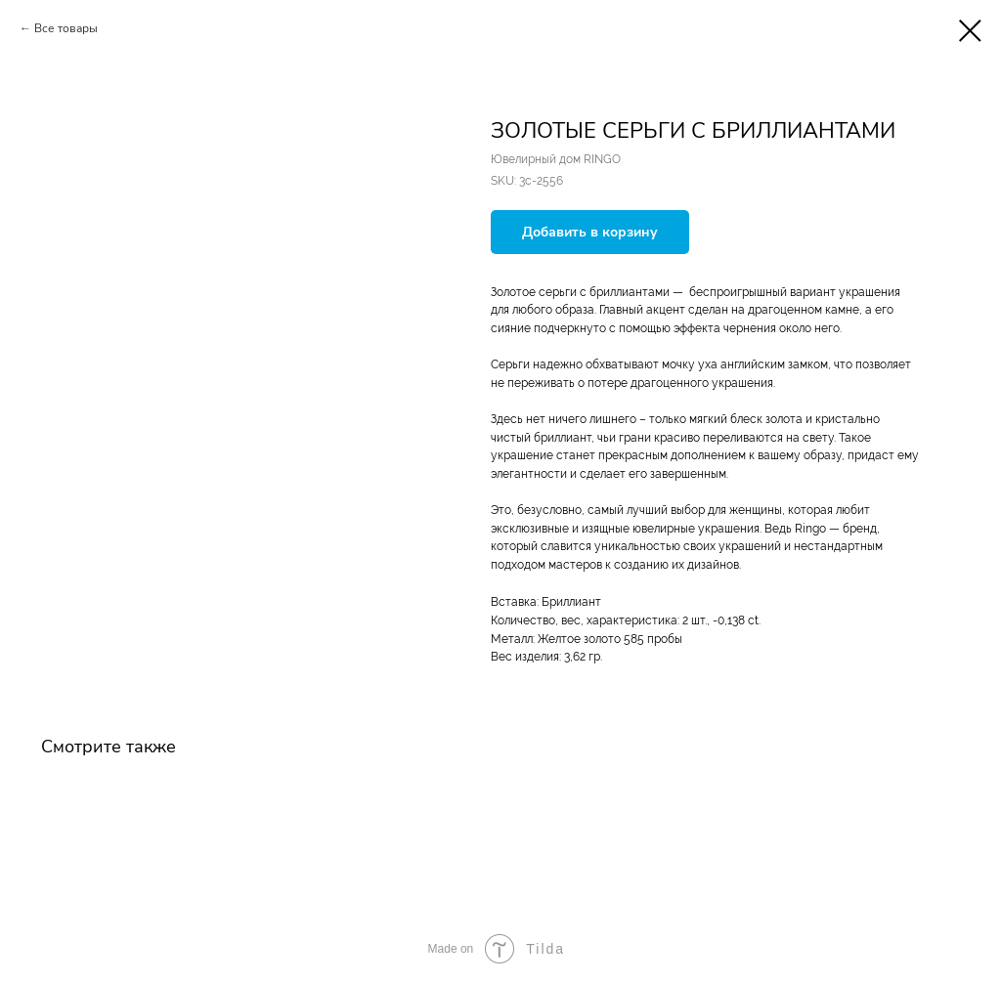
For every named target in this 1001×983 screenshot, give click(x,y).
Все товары (66, 28)
